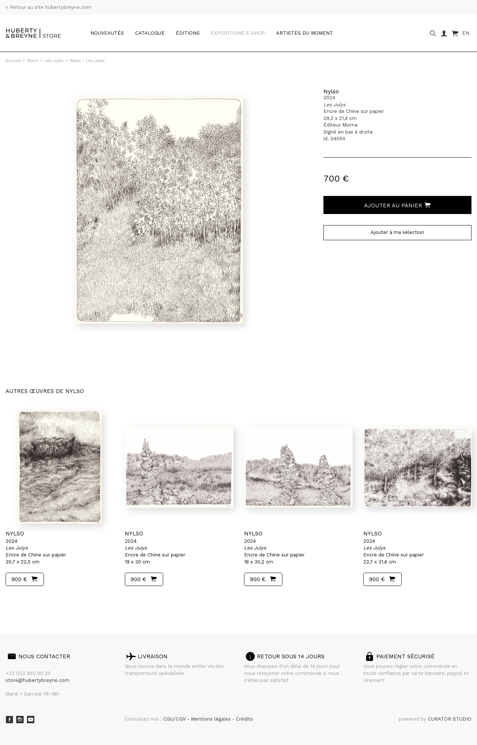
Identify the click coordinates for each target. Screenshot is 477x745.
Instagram (20, 719)
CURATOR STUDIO (449, 719)
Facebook (9, 719)
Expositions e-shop (238, 33)
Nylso (331, 91)
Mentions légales (211, 719)
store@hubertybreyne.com (37, 680)
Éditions (188, 33)
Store (32, 60)
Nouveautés (107, 33)
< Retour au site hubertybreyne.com (49, 7)
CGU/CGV (175, 719)
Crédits (244, 719)
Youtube (30, 719)
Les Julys (54, 60)
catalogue (150, 33)
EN (465, 33)
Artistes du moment (304, 33)
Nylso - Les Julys (87, 60)
